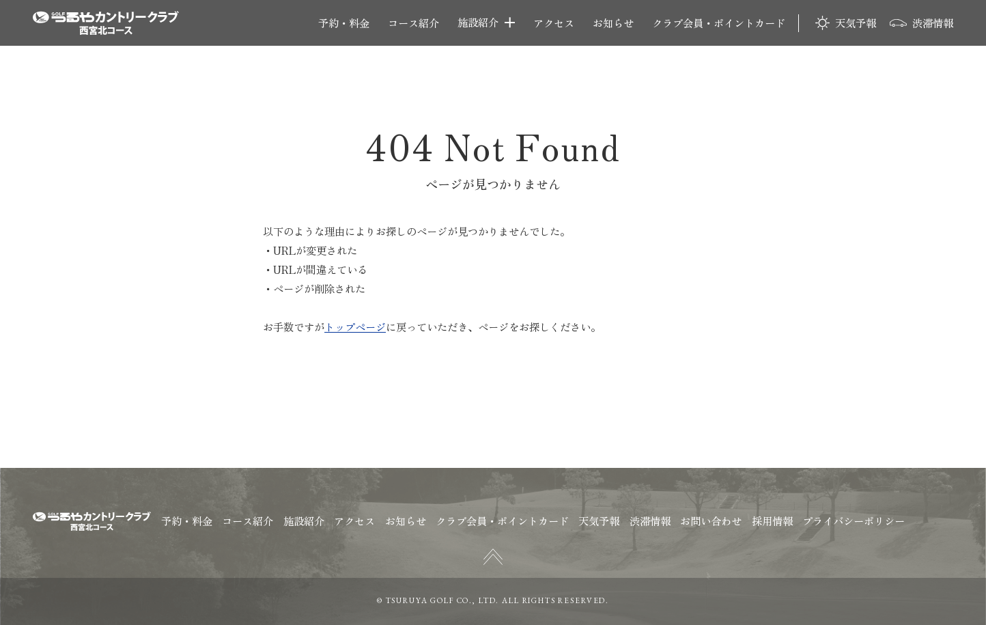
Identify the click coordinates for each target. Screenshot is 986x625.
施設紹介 (477, 22)
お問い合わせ (711, 521)
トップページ (355, 326)
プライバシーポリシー (853, 521)
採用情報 (772, 521)
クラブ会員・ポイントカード (718, 22)
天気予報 (855, 23)
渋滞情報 (932, 23)
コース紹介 (413, 22)
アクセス (553, 22)
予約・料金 (343, 22)
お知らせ (613, 22)
